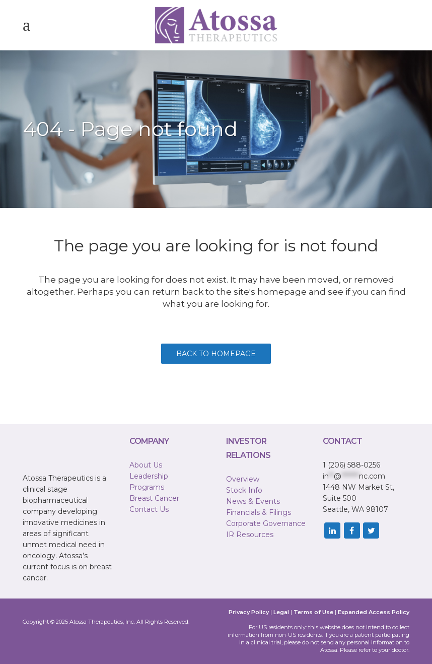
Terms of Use (313, 612)
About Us (145, 465)
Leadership (148, 476)
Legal (281, 612)
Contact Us (149, 509)
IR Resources (249, 534)
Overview (242, 479)
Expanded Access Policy (373, 612)
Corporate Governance (266, 523)
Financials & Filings (258, 512)
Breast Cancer (154, 498)
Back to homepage (216, 353)
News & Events (253, 501)
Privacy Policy (249, 612)
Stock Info (244, 490)
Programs (146, 487)
